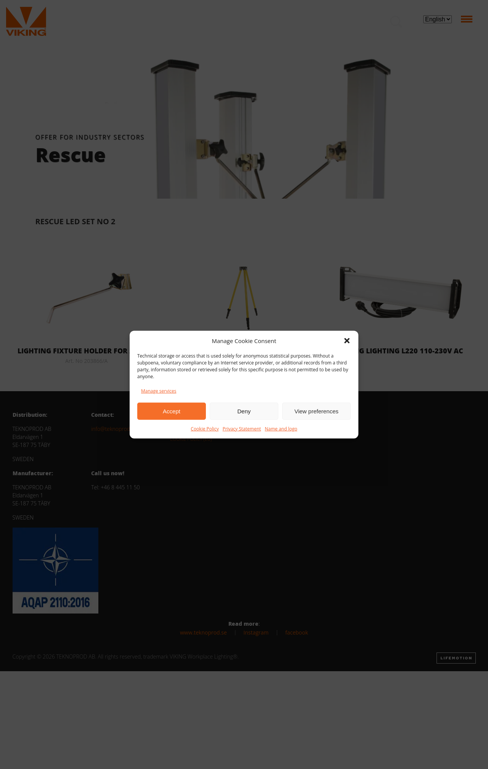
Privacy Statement (242, 429)
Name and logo (281, 429)
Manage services (158, 391)
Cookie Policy (204, 429)
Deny (243, 411)
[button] (347, 341)
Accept (171, 411)
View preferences (316, 411)
